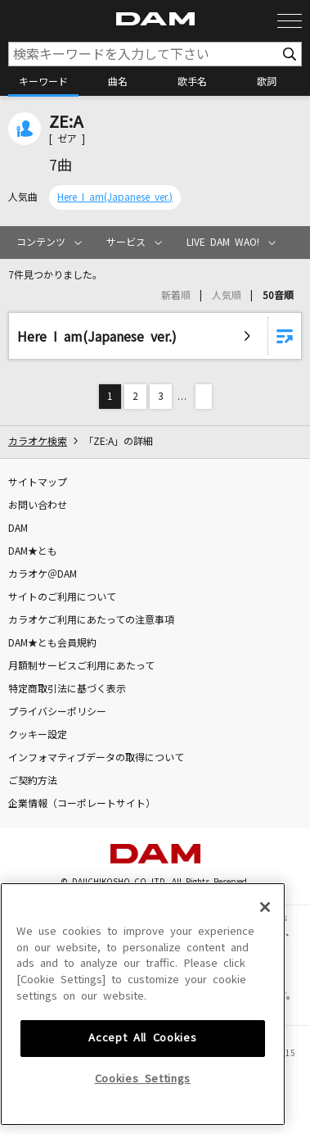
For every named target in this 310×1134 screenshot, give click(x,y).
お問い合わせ (37, 505)
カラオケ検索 (37, 442)
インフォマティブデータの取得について (96, 758)
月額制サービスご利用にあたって (81, 666)
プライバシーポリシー (57, 712)
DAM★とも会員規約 (52, 643)
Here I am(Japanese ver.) (115, 197)
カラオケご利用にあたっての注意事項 (91, 620)
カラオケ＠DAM (42, 574)
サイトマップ (37, 483)
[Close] (265, 959)
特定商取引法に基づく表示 (67, 689)
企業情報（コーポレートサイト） (81, 804)
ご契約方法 (32, 781)
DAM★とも (32, 551)
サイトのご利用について (62, 597)
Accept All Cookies (142, 1091)
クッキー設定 (37, 735)
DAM (18, 528)
